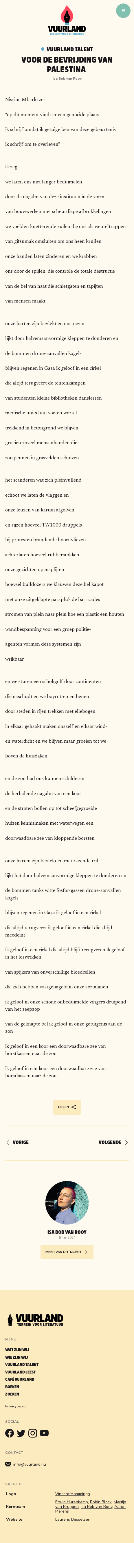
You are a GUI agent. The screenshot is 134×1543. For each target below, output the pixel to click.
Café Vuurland (19, 1379)
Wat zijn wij (17, 1350)
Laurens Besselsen (72, 1519)
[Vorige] (19, 1143)
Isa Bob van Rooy (96, 1506)
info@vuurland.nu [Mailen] (25, 1464)
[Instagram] (34, 1434)
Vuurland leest (20, 1372)
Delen (67, 1107)
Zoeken (12, 1394)
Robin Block (101, 1502)
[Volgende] (111, 1143)
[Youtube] (46, 1434)
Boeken (12, 1387)
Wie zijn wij (16, 1357)
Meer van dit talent (67, 1252)
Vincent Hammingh (72, 1494)
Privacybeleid (16, 1406)
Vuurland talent (70, 49)
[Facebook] (11, 1434)
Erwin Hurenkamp (71, 1502)
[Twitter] (22, 1434)
